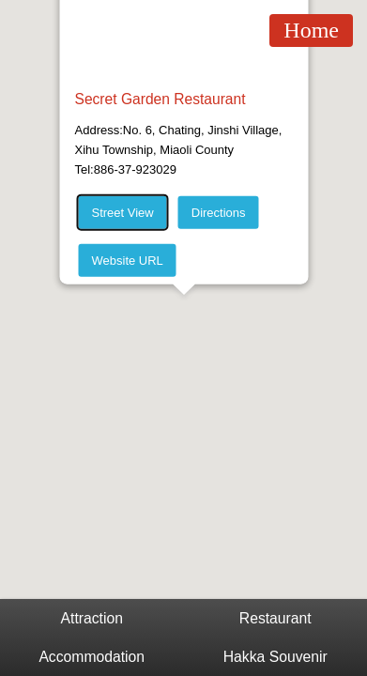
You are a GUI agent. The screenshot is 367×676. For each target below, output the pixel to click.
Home (311, 30)
